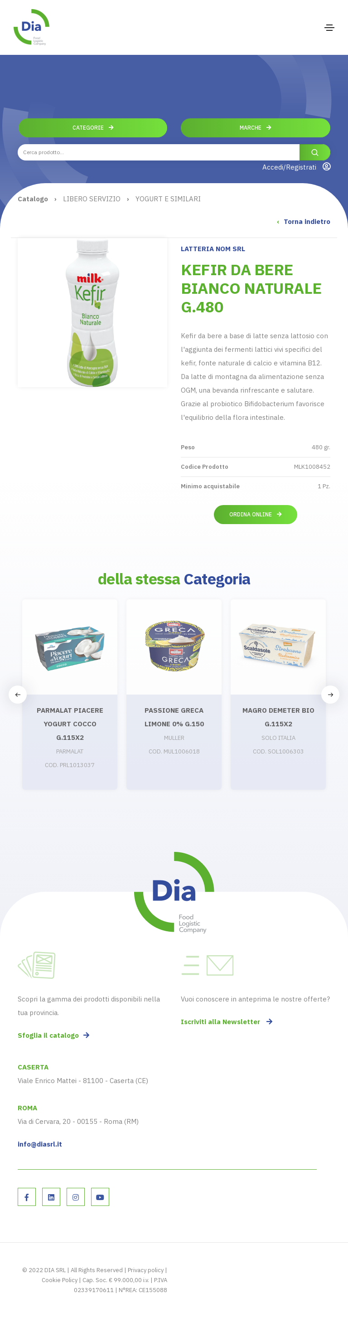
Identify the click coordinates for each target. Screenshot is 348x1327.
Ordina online (255, 514)
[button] (330, 694)
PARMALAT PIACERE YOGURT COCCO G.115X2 (70, 724)
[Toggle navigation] (329, 27)
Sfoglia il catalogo (53, 1035)
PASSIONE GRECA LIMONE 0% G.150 (174, 717)
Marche (255, 127)
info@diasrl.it (40, 1144)
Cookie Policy (59, 1280)
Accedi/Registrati (296, 166)
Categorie (93, 127)
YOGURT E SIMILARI (168, 198)
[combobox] (174, 152)
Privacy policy (146, 1270)
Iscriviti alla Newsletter (226, 1021)
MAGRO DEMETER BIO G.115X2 (278, 717)
